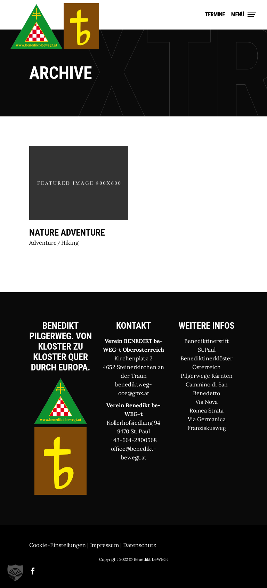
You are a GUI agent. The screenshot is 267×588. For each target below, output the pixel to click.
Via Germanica (207, 419)
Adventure (43, 242)
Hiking (70, 242)
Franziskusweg (206, 427)
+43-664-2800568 (134, 439)
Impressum (104, 544)
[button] (15, 572)
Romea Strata (206, 410)
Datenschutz (139, 544)
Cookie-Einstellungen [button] (57, 544)
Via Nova (206, 401)
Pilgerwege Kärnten (207, 375)
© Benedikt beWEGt (148, 559)
